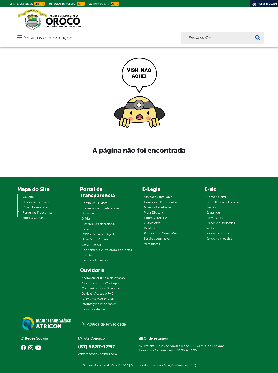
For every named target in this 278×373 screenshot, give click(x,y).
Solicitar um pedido (219, 238)
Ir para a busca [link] (27, 3)
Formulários (214, 217)
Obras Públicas (91, 244)
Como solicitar (216, 197)
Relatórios (151, 228)
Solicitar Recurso (217, 233)
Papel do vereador (35, 207)
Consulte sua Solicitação (222, 202)
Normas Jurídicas (155, 217)
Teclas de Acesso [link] (67, 3)
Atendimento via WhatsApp (100, 283)
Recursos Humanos (95, 260)
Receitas (87, 255)
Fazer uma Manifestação (98, 298)
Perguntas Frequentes (37, 212)
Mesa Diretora (153, 212)
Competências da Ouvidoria (101, 288)
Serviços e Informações (49, 37)
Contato (28, 197)
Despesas (88, 213)
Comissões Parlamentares (161, 202)
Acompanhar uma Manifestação (103, 278)
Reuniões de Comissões (160, 233)
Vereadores (152, 243)
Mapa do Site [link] (104, 3)
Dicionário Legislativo (37, 202)
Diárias (86, 218)
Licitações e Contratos (97, 239)
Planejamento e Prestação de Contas (107, 250)
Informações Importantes (99, 304)
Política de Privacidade (103, 324)
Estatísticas (213, 212)
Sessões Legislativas (157, 238)
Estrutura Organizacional (98, 223)
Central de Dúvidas (94, 203)
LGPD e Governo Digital (98, 234)
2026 (124, 365)
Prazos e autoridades (220, 223)
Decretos (212, 207)
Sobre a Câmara (34, 217)
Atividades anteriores (158, 197)
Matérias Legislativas (157, 207)
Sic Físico (212, 228)
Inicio (85, 229)
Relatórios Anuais (93, 309)
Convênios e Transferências (100, 208)
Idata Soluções (166, 365)
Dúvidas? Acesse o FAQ (97, 293)
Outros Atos (152, 223)
